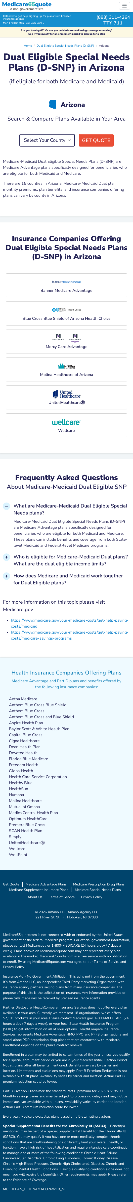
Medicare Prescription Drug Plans (99, 884)
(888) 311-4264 (113, 17)
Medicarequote (26, 4)
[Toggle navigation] (124, 5)
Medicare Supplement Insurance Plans (38, 889)
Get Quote (96, 140)
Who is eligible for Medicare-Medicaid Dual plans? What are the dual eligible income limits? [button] (70, 560)
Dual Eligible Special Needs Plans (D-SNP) (65, 46)
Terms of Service (62, 896)
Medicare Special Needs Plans (98, 889)
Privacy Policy (91, 896)
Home (28, 46)
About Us (35, 896)
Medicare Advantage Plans (46, 884)
